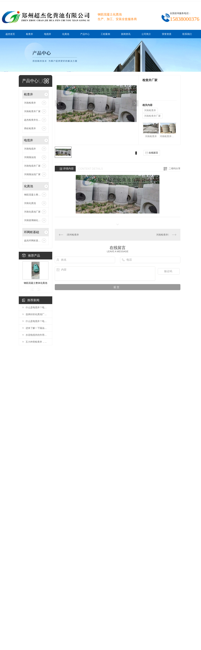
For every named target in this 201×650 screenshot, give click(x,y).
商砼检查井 (30, 128)
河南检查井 (30, 102)
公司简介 (146, 34)
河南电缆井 (30, 148)
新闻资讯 (125, 34)
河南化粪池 (30, 203)
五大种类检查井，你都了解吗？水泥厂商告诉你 (37, 341)
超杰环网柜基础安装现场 (35, 240)
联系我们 (187, 34)
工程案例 (105, 34)
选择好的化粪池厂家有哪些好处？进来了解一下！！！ (37, 314)
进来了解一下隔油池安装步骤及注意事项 (37, 328)
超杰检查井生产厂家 (34, 120)
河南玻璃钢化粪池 (33, 220)
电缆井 (47, 34)
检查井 (29, 34)
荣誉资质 (166, 34)
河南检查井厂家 (32, 111)
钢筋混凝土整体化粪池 (35, 194)
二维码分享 (174, 168)
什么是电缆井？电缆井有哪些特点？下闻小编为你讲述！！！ (37, 307)
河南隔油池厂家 (32, 174)
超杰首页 (10, 34)
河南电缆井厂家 (32, 165)
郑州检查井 (73, 234)
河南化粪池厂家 (32, 211)
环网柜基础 (31, 232)
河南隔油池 (30, 157)
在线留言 (151, 152)
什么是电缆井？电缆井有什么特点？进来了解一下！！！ (37, 321)
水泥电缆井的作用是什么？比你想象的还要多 (37, 335)
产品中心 (85, 34)
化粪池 (65, 34)
